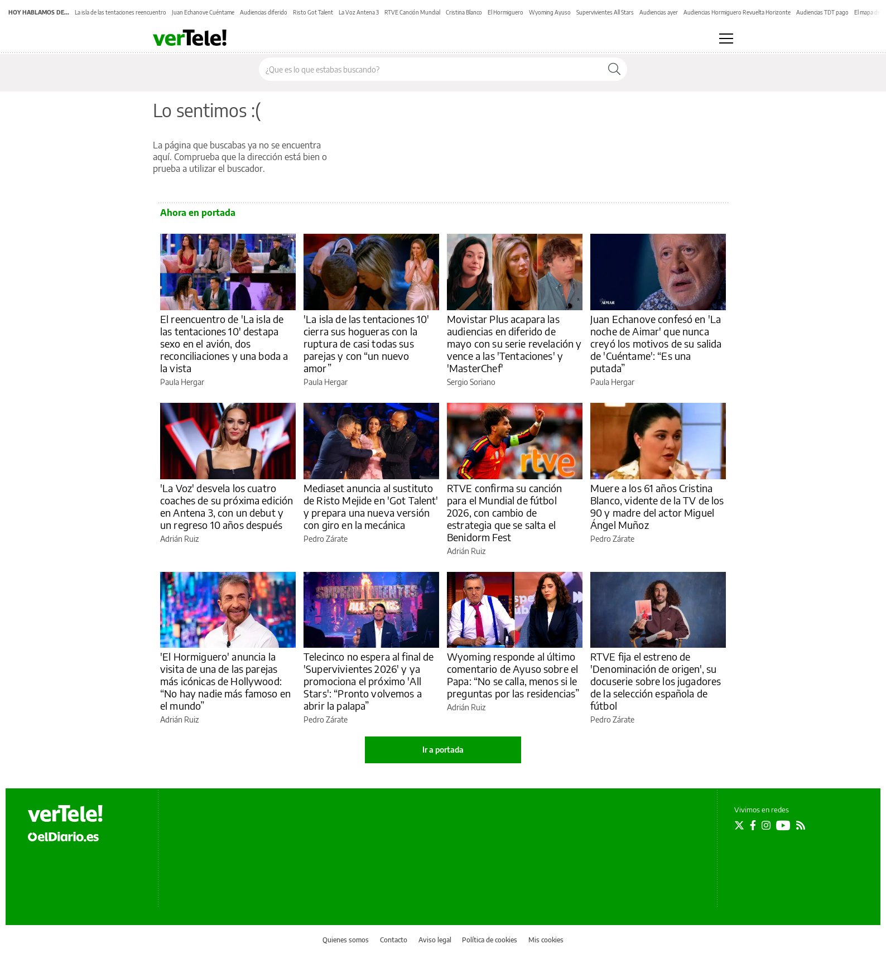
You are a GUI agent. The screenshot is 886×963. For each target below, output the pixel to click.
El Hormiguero (505, 12)
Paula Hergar (182, 382)
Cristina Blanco (464, 12)
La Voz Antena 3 (359, 12)
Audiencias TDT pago (822, 12)
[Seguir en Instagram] (766, 825)
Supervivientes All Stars (605, 12)
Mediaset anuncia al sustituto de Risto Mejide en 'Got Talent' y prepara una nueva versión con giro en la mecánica (371, 506)
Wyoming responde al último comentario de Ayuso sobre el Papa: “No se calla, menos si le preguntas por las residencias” (513, 675)
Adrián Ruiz (179, 538)
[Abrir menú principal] (726, 38)
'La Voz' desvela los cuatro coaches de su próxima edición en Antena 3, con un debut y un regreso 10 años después (226, 506)
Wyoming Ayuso (550, 12)
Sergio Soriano (471, 382)
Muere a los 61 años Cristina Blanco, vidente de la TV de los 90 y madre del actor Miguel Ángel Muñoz (657, 506)
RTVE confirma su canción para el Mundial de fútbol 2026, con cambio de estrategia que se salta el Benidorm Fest (504, 512)
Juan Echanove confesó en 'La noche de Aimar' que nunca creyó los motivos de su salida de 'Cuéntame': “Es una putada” (656, 343)
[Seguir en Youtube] (783, 825)
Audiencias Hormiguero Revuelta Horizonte (737, 12)
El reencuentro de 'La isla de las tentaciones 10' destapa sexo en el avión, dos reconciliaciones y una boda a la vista (224, 343)
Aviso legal (434, 940)
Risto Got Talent (313, 12)
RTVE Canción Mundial (412, 12)
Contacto (393, 940)
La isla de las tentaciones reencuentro (120, 12)
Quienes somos (345, 940)
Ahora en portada (197, 212)
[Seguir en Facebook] (753, 825)
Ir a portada (443, 749)
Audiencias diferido (263, 12)
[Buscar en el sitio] (430, 69)
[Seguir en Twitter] (739, 825)
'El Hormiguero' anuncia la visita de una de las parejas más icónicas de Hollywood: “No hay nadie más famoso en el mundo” (225, 681)
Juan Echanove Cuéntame (203, 12)
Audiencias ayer (658, 12)
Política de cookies (489, 940)
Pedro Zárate (326, 538)
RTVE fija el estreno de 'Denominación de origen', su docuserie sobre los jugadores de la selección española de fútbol (655, 681)
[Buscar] (614, 69)
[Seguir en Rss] (800, 825)
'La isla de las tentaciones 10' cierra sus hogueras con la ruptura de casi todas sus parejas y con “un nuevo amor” (367, 343)
